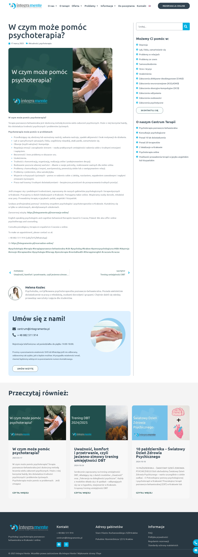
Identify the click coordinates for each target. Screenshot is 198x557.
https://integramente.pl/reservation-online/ (32, 243)
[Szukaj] (186, 26)
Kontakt (141, 5)
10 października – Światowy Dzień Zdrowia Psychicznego (160, 452)
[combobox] (159, 26)
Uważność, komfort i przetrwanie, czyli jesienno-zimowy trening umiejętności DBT (96, 454)
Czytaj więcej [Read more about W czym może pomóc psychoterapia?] (20, 492)
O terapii (65, 5)
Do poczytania (126, 5)
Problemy (92, 6)
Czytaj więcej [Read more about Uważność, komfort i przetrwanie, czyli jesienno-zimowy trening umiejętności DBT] (82, 492)
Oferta (77, 6)
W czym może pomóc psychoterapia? (31, 450)
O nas (52, 6)
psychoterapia (45, 43)
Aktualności (34, 43)
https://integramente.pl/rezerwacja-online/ (48, 212)
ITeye (98, 553)
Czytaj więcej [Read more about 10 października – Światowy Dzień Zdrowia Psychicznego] (144, 492)
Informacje (108, 6)
